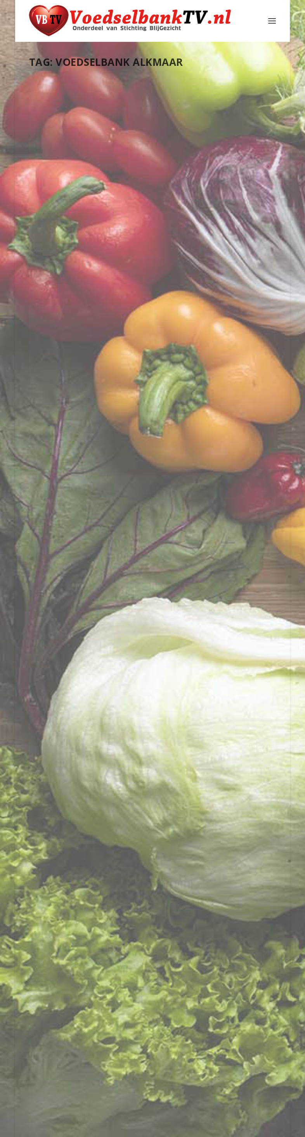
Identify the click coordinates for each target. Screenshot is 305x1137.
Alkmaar (62, 187)
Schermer (238, 1020)
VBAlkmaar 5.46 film (64, 426)
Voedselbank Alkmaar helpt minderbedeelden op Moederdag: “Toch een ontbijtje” (67, 595)
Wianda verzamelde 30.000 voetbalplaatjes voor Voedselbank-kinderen (152, 429)
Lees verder (59, 343)
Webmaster (62, 179)
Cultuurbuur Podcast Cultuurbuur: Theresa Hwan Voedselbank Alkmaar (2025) (63, 147)
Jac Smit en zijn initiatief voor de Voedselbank (235, 977)
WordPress (207, 1128)
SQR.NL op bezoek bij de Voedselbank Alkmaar (145, 740)
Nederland (68, 195)
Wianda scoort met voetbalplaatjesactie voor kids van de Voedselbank (238, 147)
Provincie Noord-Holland (64, 203)
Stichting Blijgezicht (100, 1128)
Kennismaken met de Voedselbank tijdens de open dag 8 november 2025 (150, 147)
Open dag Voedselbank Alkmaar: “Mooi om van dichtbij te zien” (236, 521)
